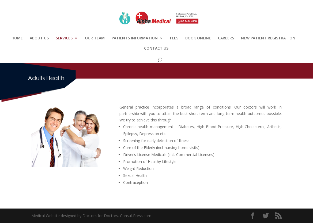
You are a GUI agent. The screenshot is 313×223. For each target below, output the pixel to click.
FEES (174, 38)
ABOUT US (39, 38)
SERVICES (64, 38)
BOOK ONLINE (198, 38)
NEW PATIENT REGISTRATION (268, 38)
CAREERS (226, 38)
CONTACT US (156, 48)
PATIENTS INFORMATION (135, 38)
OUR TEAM (95, 38)
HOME (17, 38)
